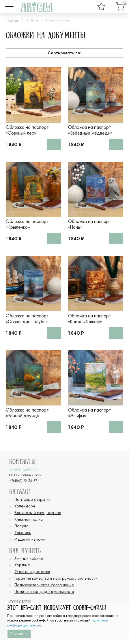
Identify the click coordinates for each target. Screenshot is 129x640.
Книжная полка (28, 519)
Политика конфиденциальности (44, 591)
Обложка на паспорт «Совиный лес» (27, 130)
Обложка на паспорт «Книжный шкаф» (89, 318)
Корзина (22, 564)
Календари (24, 505)
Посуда (21, 525)
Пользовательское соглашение (44, 584)
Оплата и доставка (32, 571)
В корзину (54, 144)
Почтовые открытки (32, 499)
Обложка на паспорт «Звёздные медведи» (90, 130)
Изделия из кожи (57, 20)
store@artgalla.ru (22, 469)
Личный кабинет (29, 558)
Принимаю (19, 634)
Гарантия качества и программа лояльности (56, 578)
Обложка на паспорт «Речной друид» (27, 412)
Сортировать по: (64, 52)
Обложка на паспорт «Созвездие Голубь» (27, 318)
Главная (12, 20)
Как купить (25, 551)
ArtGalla (32, 20)
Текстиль (22, 532)
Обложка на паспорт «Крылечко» (27, 224)
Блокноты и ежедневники (37, 512)
